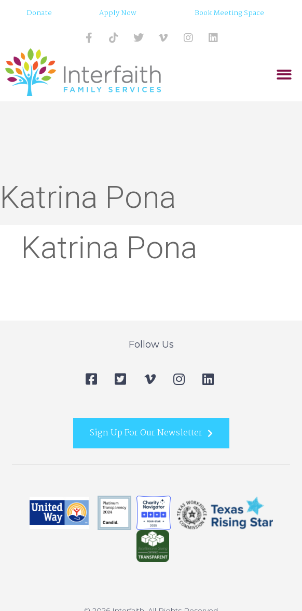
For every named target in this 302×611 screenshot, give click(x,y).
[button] (284, 75)
